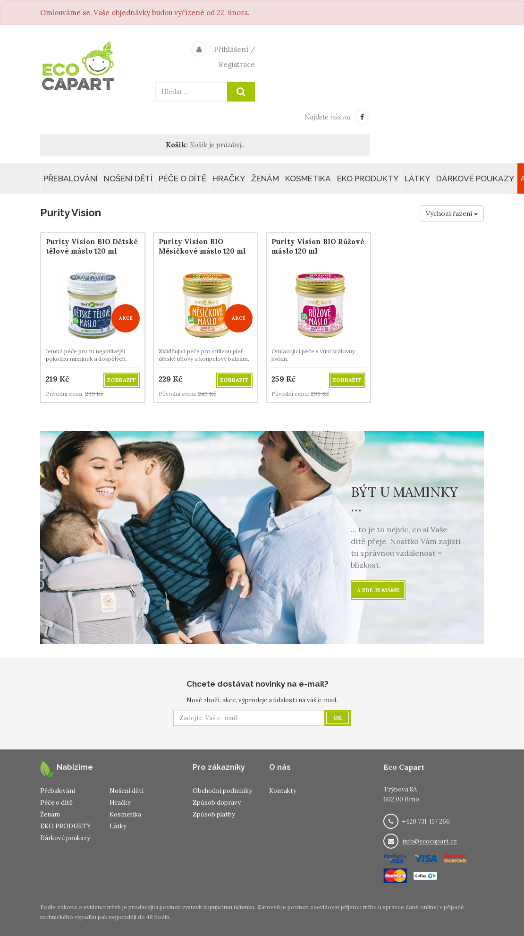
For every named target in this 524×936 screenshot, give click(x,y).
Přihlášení (231, 49)
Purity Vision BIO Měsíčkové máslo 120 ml (202, 246)
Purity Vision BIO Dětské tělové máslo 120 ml (92, 246)
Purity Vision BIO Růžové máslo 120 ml (317, 246)
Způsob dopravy (217, 803)
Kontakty (282, 791)
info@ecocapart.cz (429, 841)
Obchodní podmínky (222, 791)
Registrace (237, 64)
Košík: (177, 144)
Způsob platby (214, 814)
